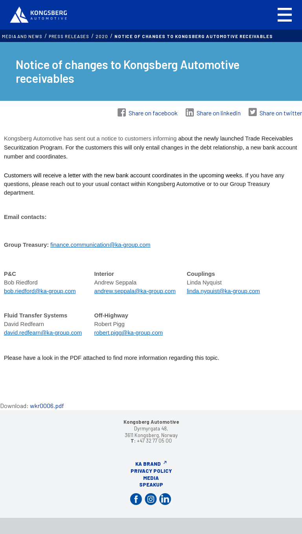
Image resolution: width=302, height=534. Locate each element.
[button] (284, 14)
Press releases (69, 36)
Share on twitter (281, 113)
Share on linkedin (219, 113)
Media (151, 478)
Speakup (151, 484)
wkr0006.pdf (47, 405)
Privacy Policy (151, 471)
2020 (102, 36)
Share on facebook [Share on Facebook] (153, 113)
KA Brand (148, 464)
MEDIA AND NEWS (22, 36)
